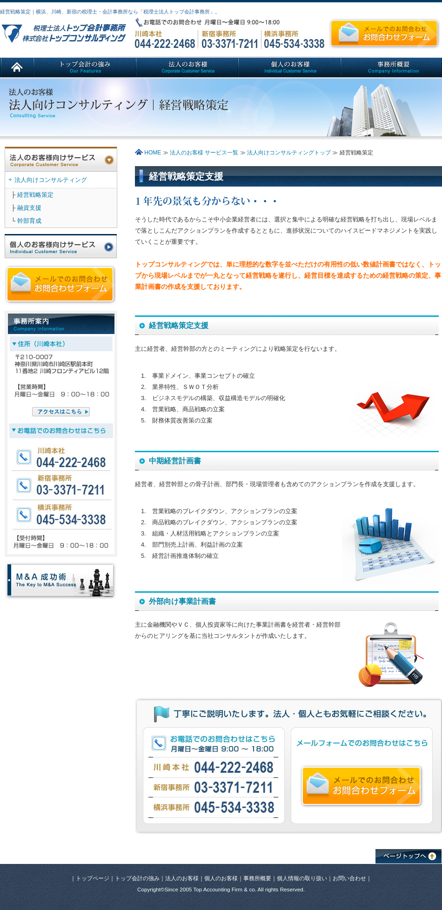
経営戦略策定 (35, 194)
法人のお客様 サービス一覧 (205, 152)
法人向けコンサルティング (50, 179)
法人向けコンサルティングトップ (289, 152)
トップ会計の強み (137, 878)
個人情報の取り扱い (302, 878)
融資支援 (29, 207)
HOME (148, 152)
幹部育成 (29, 220)
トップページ (92, 878)
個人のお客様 (221, 878)
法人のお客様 (182, 878)
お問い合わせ (349, 878)
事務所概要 (257, 878)
